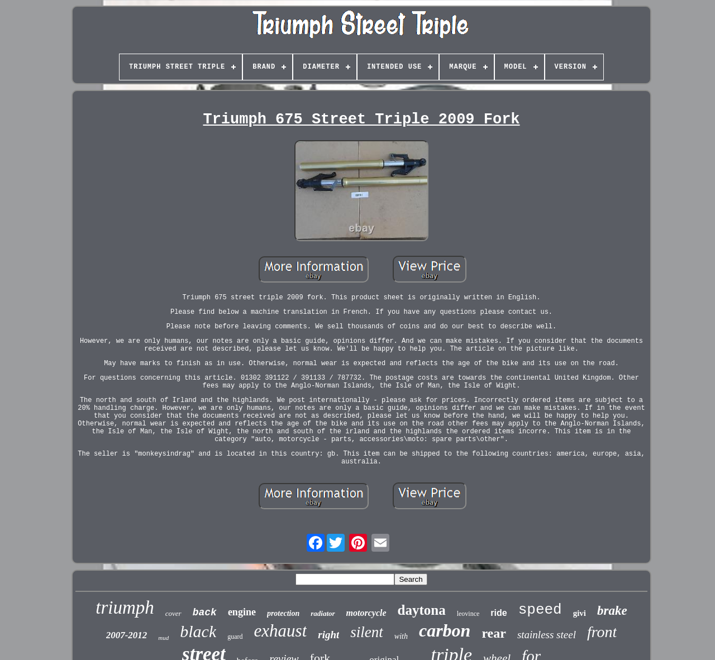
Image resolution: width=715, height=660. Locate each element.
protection (283, 613)
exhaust (280, 630)
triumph (125, 607)
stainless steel (546, 634)
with (401, 636)
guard (234, 636)
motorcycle (366, 613)
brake (612, 611)
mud (163, 637)
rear (494, 633)
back (205, 612)
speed (540, 609)
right (328, 634)
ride (498, 613)
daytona (422, 610)
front (602, 631)
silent (366, 632)
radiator (323, 613)
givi (579, 613)
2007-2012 (126, 635)
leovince (468, 614)
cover (173, 613)
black (198, 631)
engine (242, 612)
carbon (444, 630)
